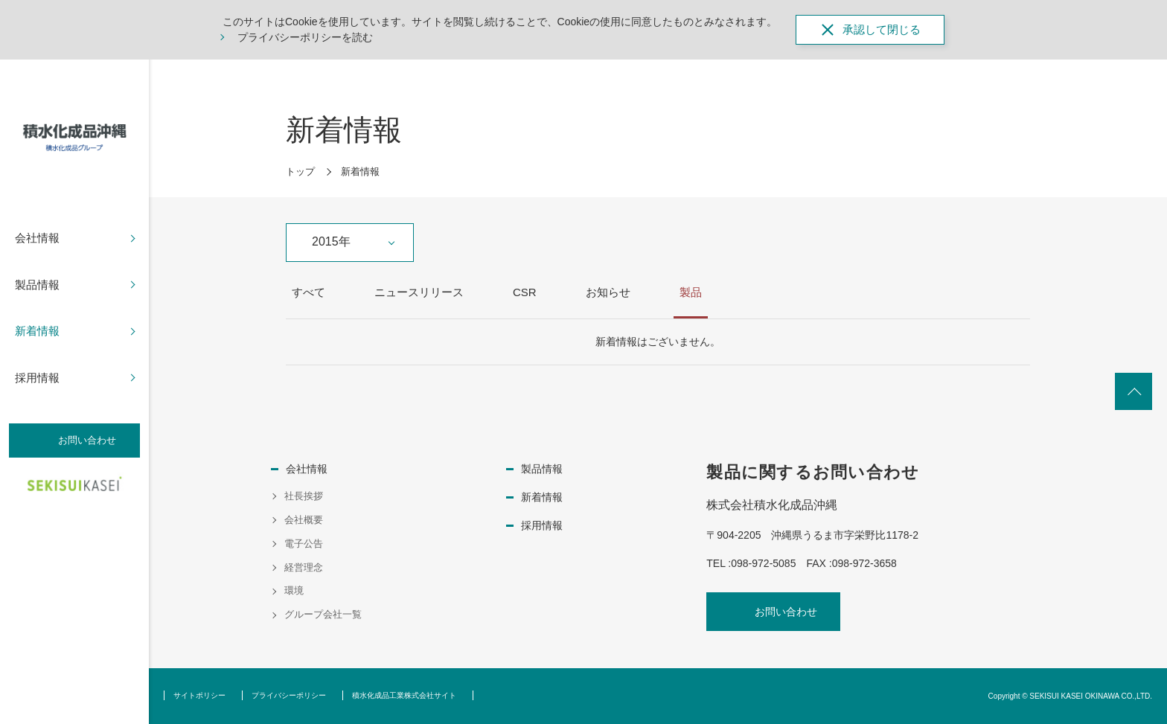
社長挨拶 (303, 496)
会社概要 (303, 519)
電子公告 (303, 543)
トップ (300, 171)
